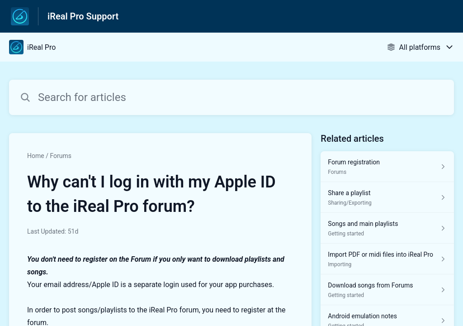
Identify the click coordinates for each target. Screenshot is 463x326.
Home (35, 155)
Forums (60, 155)
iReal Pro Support (82, 16)
